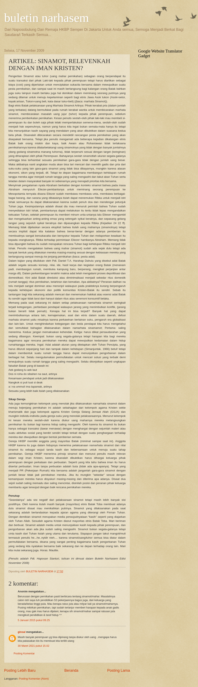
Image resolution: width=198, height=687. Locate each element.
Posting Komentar (24, 653)
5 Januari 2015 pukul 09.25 (34, 620)
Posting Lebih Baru (19, 670)
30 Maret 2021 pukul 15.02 (33, 645)
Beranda (71, 670)
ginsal (21, 631)
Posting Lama (118, 670)
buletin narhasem (46, 18)
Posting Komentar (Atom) (34, 678)
